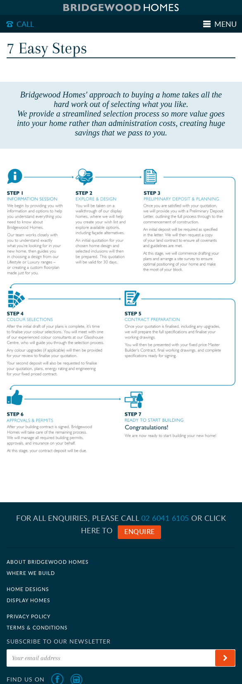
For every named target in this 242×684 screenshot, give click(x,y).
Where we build (31, 573)
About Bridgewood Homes (48, 561)
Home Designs (28, 589)
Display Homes (28, 600)
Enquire (139, 531)
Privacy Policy (28, 616)
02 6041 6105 (165, 518)
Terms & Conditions (37, 627)
